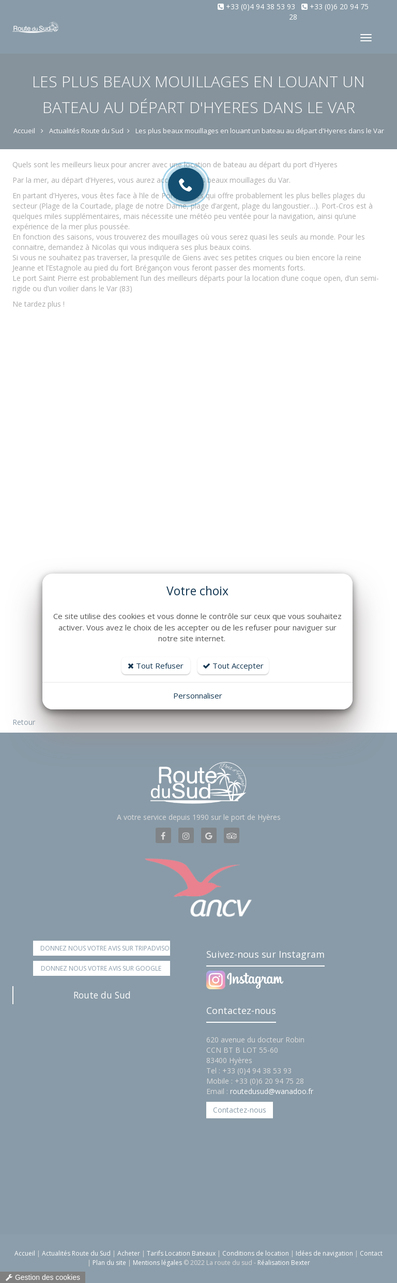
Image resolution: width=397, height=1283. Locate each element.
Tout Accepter (233, 665)
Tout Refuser (156, 665)
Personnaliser (197, 695)
